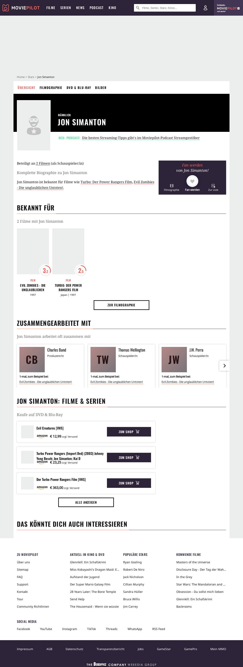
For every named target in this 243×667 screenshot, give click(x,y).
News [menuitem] (80, 7)
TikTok (91, 629)
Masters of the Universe (193, 562)
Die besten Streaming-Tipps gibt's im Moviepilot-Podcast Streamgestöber (141, 137)
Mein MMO (218, 649)
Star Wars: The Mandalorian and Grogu (201, 584)
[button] (171, 187)
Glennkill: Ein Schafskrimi (88, 562)
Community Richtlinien (33, 606)
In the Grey (184, 577)
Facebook (23, 629)
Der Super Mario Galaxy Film (90, 584)
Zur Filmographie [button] (121, 305)
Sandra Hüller (133, 592)
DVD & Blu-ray (79, 87)
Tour (20, 599)
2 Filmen (43, 163)
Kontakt (22, 592)
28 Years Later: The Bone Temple (93, 592)
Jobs (141, 649)
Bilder (101, 87)
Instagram (69, 629)
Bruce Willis (131, 599)
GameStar (164, 649)
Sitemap (22, 569)
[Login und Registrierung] (205, 8)
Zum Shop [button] (129, 431)
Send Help (77, 599)
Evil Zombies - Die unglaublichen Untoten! (33, 287)
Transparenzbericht (110, 649)
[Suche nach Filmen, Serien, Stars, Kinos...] (165, 8)
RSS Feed (158, 629)
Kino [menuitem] (112, 7)
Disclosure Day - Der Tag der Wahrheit (201, 569)
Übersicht (26, 87)
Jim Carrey (130, 606)
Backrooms (184, 606)
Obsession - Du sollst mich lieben (200, 592)
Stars (31, 77)
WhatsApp (135, 629)
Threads (111, 629)
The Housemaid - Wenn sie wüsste (94, 606)
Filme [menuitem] (50, 7)
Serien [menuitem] (65, 7)
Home (21, 77)
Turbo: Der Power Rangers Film (106, 182)
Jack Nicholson (133, 577)
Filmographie (51, 87)
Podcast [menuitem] (97, 7)
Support (22, 584)
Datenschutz (74, 649)
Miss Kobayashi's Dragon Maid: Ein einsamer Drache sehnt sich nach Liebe (95, 569)
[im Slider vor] (224, 366)
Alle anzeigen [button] (86, 502)
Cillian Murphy (133, 584)
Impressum (25, 649)
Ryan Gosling (132, 562)
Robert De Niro (133, 569)
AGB (49, 649)
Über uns (23, 562)
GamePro (190, 649)
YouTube (46, 629)
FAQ (20, 577)
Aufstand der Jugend (85, 577)
